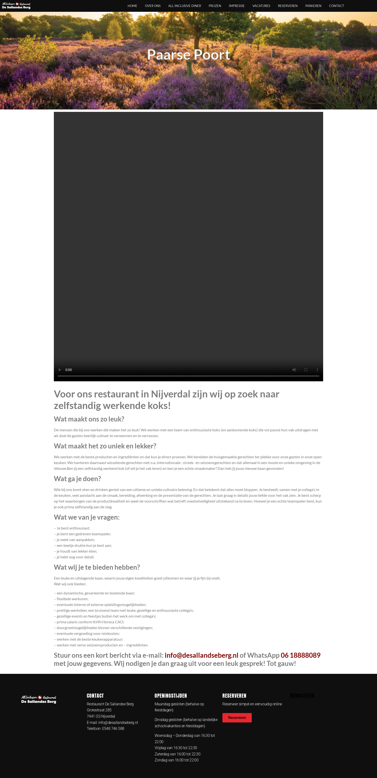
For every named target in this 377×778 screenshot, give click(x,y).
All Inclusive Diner (184, 6)
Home (132, 6)
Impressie (237, 6)
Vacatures (261, 6)
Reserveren (288, 6)
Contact (336, 6)
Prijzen (215, 6)
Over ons (153, 6)
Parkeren (313, 6)
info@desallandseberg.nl (202, 655)
